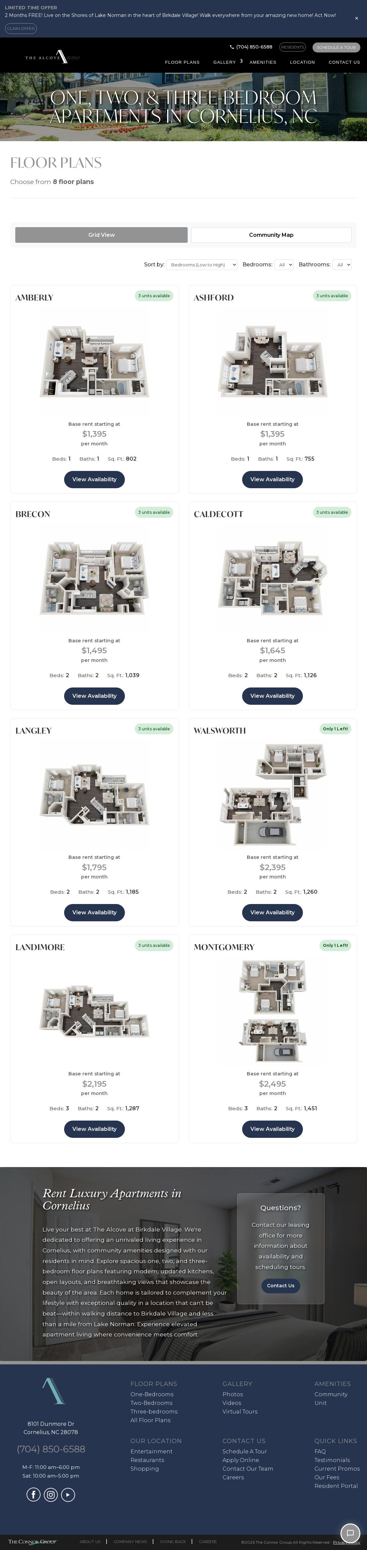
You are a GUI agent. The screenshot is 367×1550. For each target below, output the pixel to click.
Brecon (33, 514)
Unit (321, 1403)
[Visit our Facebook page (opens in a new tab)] (34, 1500)
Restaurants (147, 1460)
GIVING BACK (173, 1541)
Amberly (34, 297)
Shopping (145, 1469)
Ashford (214, 297)
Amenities (263, 62)
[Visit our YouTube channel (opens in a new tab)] (68, 1500)
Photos (233, 1394)
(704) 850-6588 (254, 47)
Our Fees (327, 1477)
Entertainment (152, 1451)
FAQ (320, 1451)
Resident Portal (336, 1486)
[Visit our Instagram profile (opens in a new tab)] (51, 1500)
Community (331, 1394)
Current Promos (337, 1469)
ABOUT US (90, 1541)
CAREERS (208, 1541)
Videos (232, 1403)
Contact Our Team (248, 1469)
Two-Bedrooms (151, 1403)
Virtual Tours (240, 1412)
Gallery (225, 62)
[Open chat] (350, 1533)
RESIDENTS (292, 47)
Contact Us (344, 62)
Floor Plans (182, 62)
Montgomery (224, 947)
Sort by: (154, 264)
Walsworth (220, 730)
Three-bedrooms (154, 1412)
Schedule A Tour (245, 1451)
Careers (233, 1477)
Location (302, 62)
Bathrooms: (314, 264)
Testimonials (332, 1460)
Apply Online (241, 1460)
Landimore (40, 947)
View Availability (94, 479)
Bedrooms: (257, 264)
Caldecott (218, 514)
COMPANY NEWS (130, 1541)
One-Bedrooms (152, 1394)
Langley (34, 730)
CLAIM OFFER (21, 28)
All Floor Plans (150, 1420)
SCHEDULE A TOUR (336, 47)
